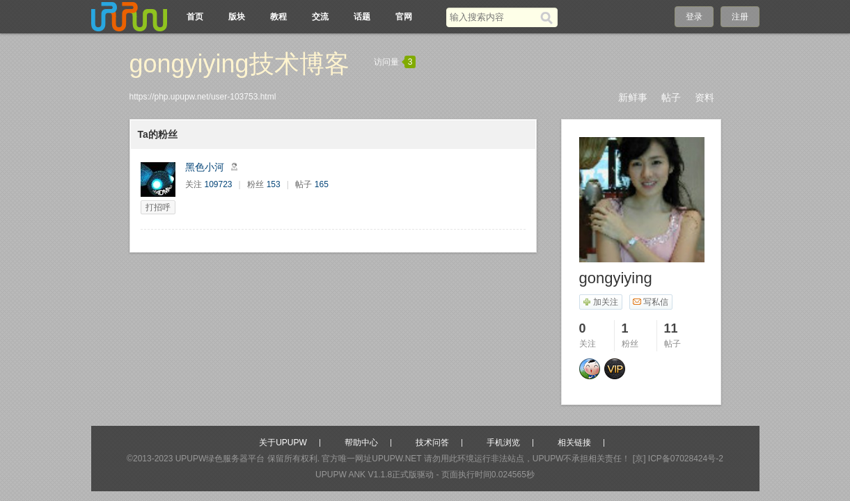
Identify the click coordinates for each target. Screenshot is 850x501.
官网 (403, 17)
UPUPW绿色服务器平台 (220, 458)
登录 (694, 17)
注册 (740, 17)
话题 (362, 17)
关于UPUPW (283, 442)
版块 (236, 17)
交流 (320, 17)
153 (274, 184)
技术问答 (432, 442)
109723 (219, 184)
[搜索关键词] (493, 17)
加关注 (600, 302)
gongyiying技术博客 (239, 63)
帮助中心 (361, 442)
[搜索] (549, 17)
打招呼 (158, 207)
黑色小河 (204, 167)
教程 (278, 17)
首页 (195, 17)
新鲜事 (632, 97)
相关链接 (574, 442)
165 (322, 184)
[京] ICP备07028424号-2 (678, 458)
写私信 (650, 302)
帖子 (671, 97)
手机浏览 (503, 442)
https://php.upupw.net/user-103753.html (202, 97)
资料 (704, 97)
